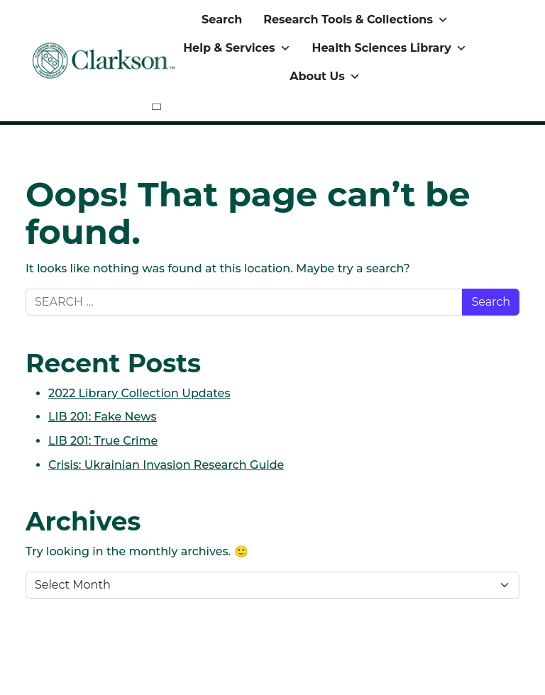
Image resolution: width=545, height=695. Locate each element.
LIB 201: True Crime (103, 440)
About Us (325, 76)
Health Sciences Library (389, 48)
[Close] (156, 107)
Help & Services (236, 48)
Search (222, 19)
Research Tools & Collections (355, 20)
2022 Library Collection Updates (139, 393)
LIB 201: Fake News (102, 416)
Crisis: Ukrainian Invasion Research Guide (166, 465)
